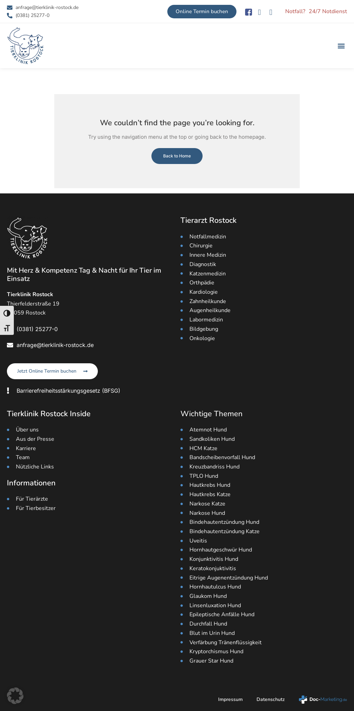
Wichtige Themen (211, 414)
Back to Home (177, 155)
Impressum (230, 699)
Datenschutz (271, 699)
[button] (341, 46)
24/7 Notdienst (328, 11)
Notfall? (295, 11)
